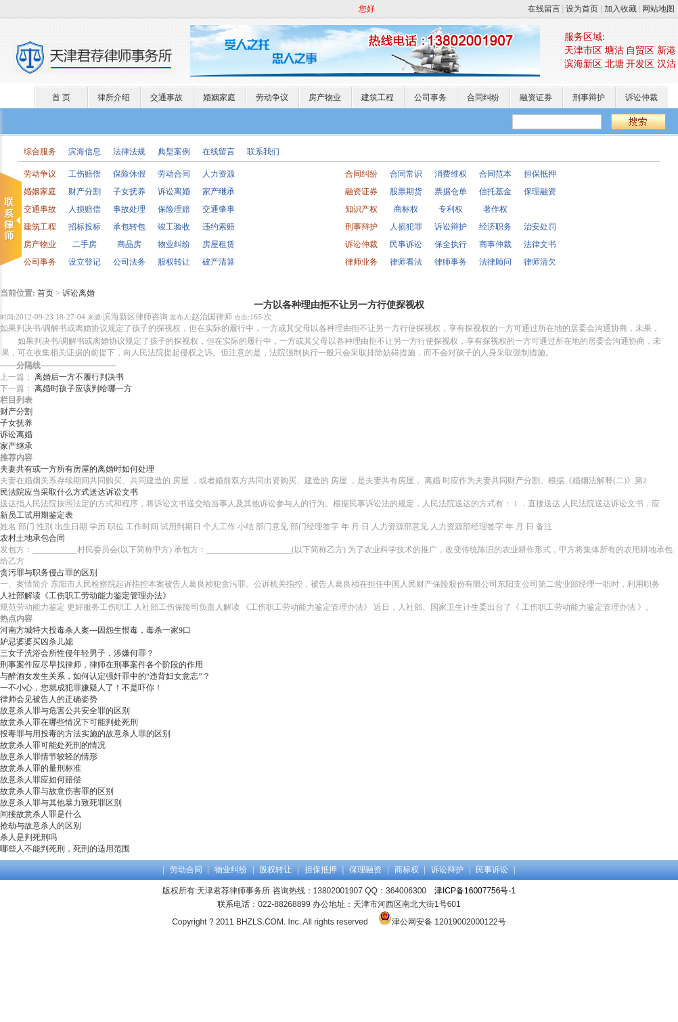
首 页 (61, 97)
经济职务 (495, 226)
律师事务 (450, 262)
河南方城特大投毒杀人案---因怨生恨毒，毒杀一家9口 (95, 630)
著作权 (495, 209)
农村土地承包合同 (32, 538)
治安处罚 (540, 226)
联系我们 (263, 151)
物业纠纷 (174, 244)
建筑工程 (377, 97)
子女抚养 (129, 191)
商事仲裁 (495, 244)
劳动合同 (174, 174)
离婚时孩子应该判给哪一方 (83, 388)
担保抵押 (540, 174)
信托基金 (495, 191)
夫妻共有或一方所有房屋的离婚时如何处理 (77, 469)
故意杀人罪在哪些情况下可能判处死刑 (69, 722)
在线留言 (544, 9)
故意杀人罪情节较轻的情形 (48, 756)
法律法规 (129, 151)
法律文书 (540, 244)
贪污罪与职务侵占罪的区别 (48, 572)
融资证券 (536, 97)
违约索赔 (218, 226)
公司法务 (129, 262)
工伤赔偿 (84, 174)
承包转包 (129, 226)
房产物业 (325, 97)
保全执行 (450, 244)
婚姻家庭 (219, 97)
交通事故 (166, 97)
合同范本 (495, 174)
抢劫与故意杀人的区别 (40, 825)
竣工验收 (174, 226)
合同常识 (406, 174)
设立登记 (84, 262)
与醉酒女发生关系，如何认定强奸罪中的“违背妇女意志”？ (105, 676)
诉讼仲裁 (641, 97)
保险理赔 (174, 209)
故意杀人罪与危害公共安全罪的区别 (65, 710)
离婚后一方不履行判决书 (79, 377)
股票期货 (406, 191)
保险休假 (129, 174)
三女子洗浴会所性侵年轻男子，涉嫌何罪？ (77, 653)
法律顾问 (495, 262)
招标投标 (84, 226)
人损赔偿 (84, 209)
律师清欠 (540, 262)
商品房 (129, 244)
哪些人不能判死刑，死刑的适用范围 (65, 848)
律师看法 (406, 262)
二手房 (84, 244)
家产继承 (218, 191)
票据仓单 (450, 191)
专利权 (450, 209)
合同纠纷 (483, 97)
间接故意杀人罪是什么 (40, 814)
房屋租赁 (218, 244)
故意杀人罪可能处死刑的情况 (53, 745)
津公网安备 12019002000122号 (442, 922)
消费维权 (450, 174)
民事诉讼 (406, 244)
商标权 (406, 209)
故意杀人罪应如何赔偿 (40, 779)
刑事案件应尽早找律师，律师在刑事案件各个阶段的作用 (101, 664)
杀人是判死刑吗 (28, 837)
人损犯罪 (406, 226)
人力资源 (218, 174)
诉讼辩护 (450, 226)
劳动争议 (272, 97)
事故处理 (129, 209)
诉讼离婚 (174, 191)
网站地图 (658, 9)
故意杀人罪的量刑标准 (40, 768)
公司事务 (430, 97)
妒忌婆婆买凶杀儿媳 (36, 641)
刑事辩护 (588, 97)
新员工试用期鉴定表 (36, 515)
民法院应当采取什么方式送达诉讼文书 (69, 492)
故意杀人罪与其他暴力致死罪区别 (61, 802)
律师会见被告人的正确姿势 (48, 699)
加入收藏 (620, 9)
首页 (45, 293)
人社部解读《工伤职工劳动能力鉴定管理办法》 (85, 595)
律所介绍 (113, 97)
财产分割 (84, 191)
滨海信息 (84, 151)
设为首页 (582, 9)
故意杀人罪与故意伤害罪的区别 (57, 791)
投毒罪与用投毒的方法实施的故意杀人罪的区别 (85, 733)
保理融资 (540, 191)
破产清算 (218, 262)
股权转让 (174, 262)
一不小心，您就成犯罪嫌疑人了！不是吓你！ (81, 687)
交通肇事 (218, 209)
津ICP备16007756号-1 (475, 890)
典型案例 (174, 151)
